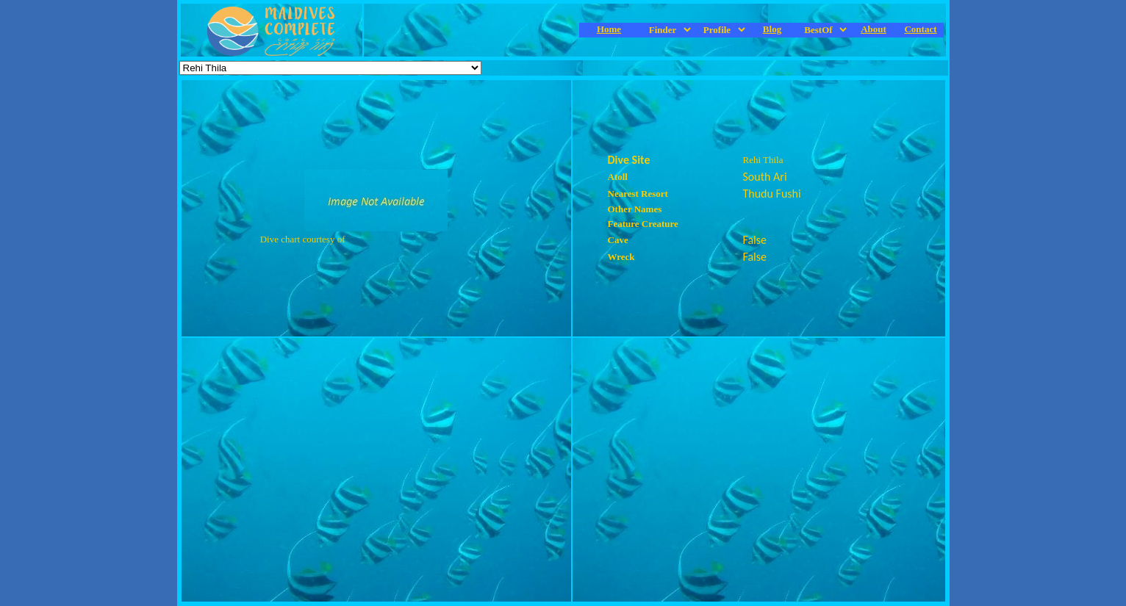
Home (609, 29)
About (873, 29)
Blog (772, 29)
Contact (920, 29)
